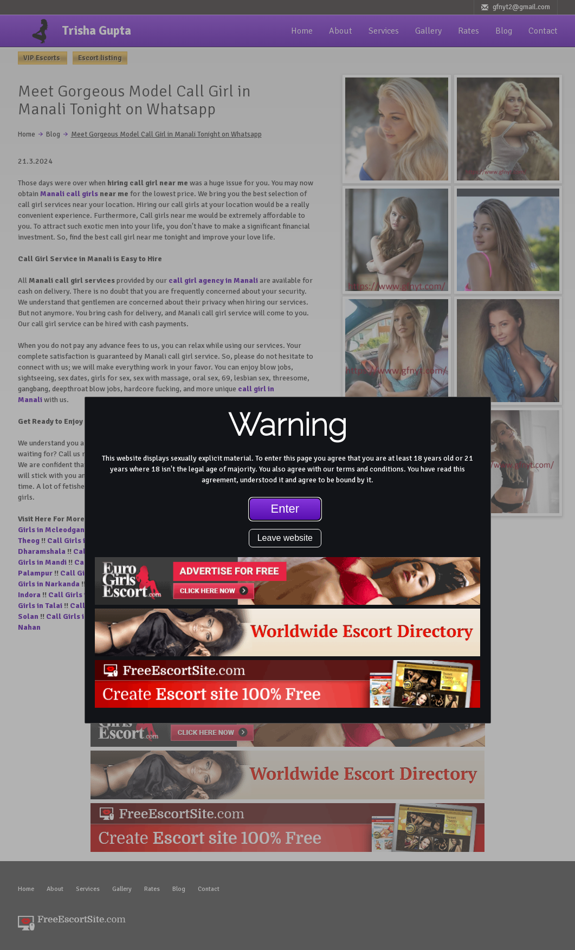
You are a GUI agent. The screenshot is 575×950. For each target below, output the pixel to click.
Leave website (285, 537)
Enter (285, 508)
